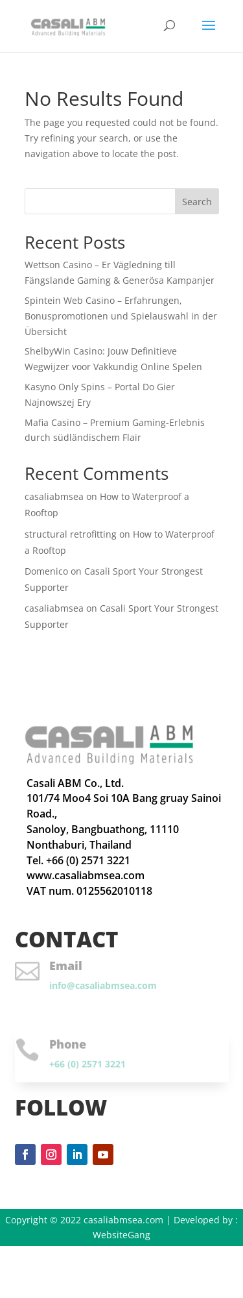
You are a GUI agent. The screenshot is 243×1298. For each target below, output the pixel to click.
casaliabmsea (54, 496)
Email (65, 965)
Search (197, 201)
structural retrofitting (71, 534)
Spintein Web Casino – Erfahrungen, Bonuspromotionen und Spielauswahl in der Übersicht (121, 316)
